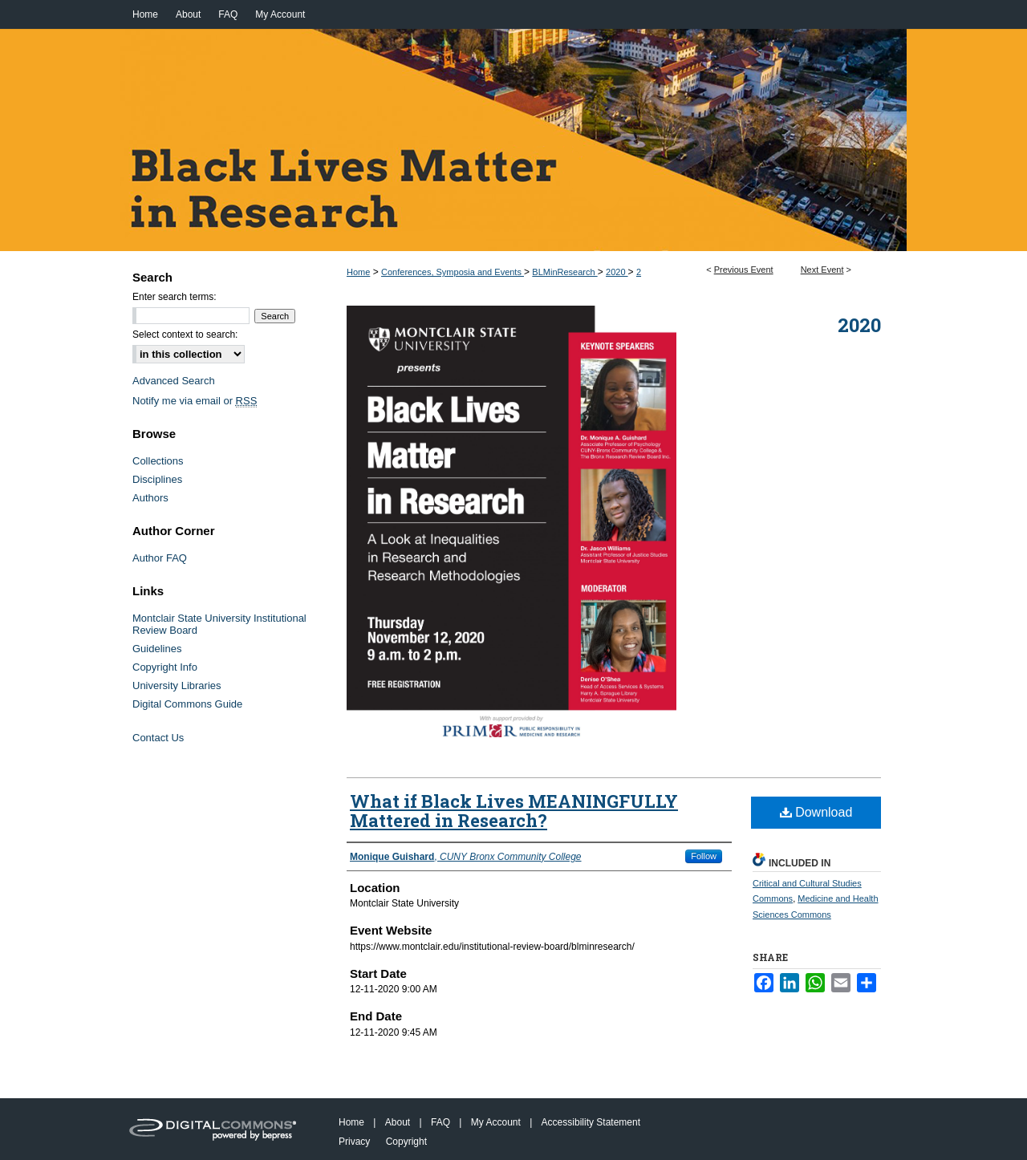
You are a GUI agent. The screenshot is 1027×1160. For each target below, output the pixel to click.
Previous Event (743, 269)
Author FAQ (159, 558)
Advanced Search (173, 381)
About (397, 1122)
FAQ (440, 1122)
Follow (703, 856)
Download (816, 812)
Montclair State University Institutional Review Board (219, 624)
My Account (496, 1122)
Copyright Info (164, 667)
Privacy (354, 1141)
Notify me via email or (194, 401)
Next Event (822, 269)
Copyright (406, 1141)
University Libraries (176, 685)
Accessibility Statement (591, 1122)
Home (358, 272)
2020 (617, 272)
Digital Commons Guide (187, 704)
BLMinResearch (564, 272)
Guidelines (156, 649)
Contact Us (158, 738)
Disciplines (157, 479)
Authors (150, 498)
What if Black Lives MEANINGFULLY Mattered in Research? (514, 810)
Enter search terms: (174, 296)
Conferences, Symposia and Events (452, 272)
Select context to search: (184, 334)
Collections (158, 461)
